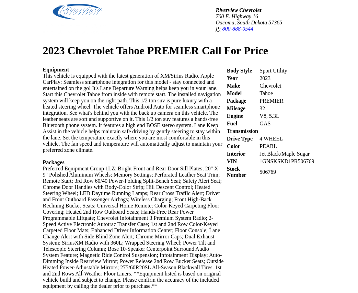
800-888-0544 (238, 29)
